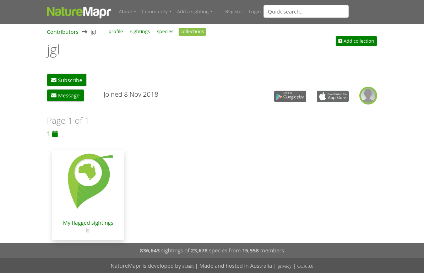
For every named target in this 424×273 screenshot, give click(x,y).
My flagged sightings (88, 222)
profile (116, 31)
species (165, 31)
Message (65, 95)
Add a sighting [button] (193, 11)
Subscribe (66, 80)
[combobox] (320, 11)
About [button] (125, 11)
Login (255, 11)
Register (234, 11)
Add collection (356, 41)
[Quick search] (306, 11)
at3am (188, 266)
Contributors (62, 31)
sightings (140, 31)
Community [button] (155, 11)
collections (192, 31)
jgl (88, 230)
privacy (285, 266)
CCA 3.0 (305, 266)
